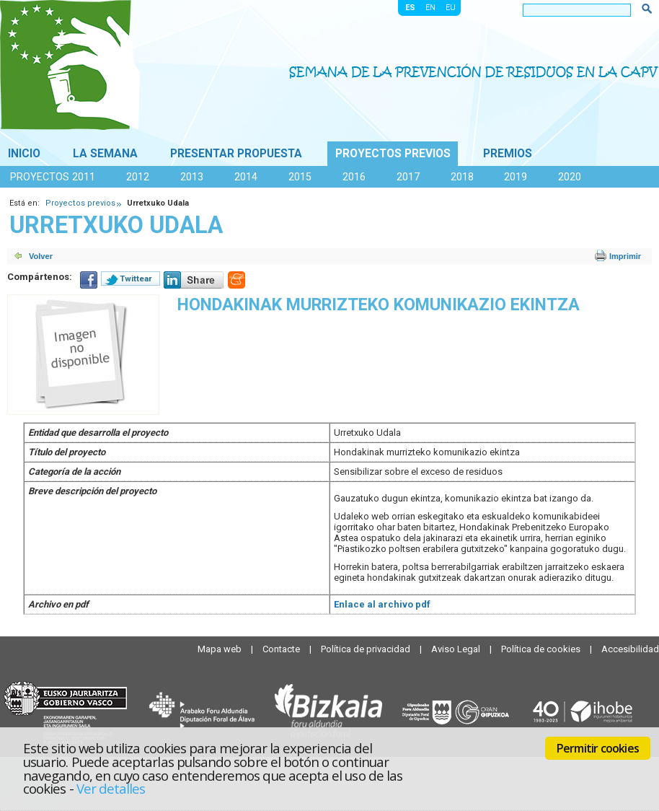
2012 (137, 177)
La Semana (105, 153)
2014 (245, 177)
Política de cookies (542, 649)
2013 (191, 177)
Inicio (24, 153)
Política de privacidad (366, 649)
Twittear (136, 278)
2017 (408, 177)
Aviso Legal (456, 649)
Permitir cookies (598, 748)
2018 (462, 177)
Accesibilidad (630, 649)
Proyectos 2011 (52, 177)
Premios (507, 153)
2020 (569, 177)
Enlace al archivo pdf (382, 604)
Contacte (282, 649)
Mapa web (221, 649)
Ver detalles (111, 788)
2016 (354, 177)
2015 (299, 177)
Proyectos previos (393, 153)
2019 (515, 177)
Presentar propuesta (236, 153)
